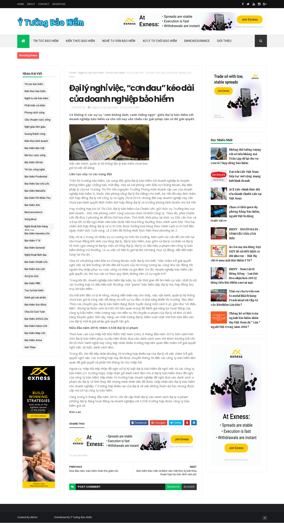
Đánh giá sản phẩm (35, 297)
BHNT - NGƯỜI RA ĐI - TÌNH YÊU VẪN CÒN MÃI (244, 234)
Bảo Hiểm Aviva (33, 340)
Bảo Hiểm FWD (32, 283)
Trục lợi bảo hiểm (34, 290)
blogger (189, 486)
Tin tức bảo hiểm (34, 84)
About (31, 4)
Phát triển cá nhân (35, 105)
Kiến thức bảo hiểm (35, 91)
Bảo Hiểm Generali (35, 247)
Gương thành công (35, 134)
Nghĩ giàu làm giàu (35, 126)
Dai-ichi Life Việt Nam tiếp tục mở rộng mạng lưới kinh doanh (245, 176)
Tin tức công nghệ (35, 169)
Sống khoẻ (30, 219)
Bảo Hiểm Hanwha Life (37, 233)
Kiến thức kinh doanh (36, 141)
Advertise (59, 4)
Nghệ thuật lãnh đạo (36, 254)
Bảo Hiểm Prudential (36, 176)
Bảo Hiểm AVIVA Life (36, 318)
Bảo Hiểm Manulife (35, 190)
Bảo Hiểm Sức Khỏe (35, 304)
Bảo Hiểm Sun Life (35, 269)
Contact (43, 4)
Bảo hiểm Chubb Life (36, 262)
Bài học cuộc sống (35, 155)
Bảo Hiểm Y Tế (32, 240)
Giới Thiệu (224, 40)
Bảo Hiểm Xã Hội (34, 162)
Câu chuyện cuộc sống (37, 119)
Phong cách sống (34, 112)
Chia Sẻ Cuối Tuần (35, 311)
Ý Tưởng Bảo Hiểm (81, 517)
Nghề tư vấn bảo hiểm (36, 98)
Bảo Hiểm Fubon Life (36, 326)
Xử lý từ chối (31, 276)
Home (20, 4)
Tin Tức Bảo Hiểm (46, 40)
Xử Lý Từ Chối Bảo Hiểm (160, 40)
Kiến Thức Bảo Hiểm (80, 40)
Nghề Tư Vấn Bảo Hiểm (118, 40)
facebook (173, 486)
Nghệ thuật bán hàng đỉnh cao (36, 227)
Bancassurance (197, 40)
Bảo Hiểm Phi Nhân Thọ (38, 198)
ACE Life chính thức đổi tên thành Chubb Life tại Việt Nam (245, 194)
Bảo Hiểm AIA (32, 205)
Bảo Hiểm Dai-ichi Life (37, 183)
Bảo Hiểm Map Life (35, 333)
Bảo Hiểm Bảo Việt (34, 148)
